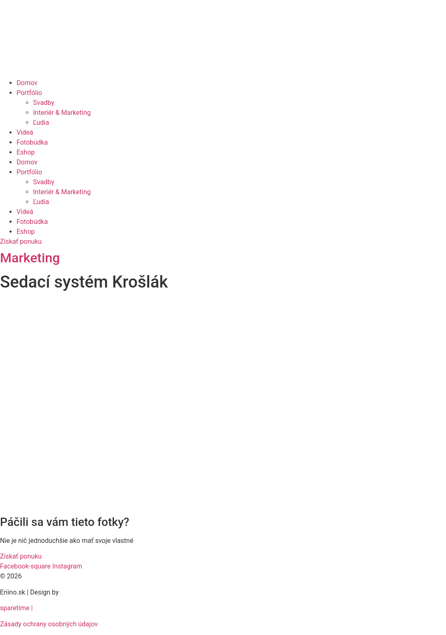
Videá (25, 132)
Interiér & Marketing (62, 113)
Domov (27, 83)
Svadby (43, 103)
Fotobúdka (32, 142)
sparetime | (16, 608)
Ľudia (41, 122)
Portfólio (29, 93)
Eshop (26, 152)
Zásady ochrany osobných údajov (49, 624)
